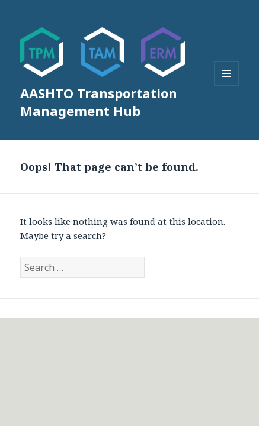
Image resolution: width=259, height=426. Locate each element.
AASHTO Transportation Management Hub (98, 102)
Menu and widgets (227, 85)
